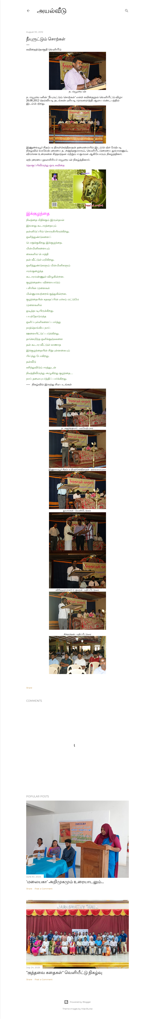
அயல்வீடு (52, 10)
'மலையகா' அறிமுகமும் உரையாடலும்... (65, 881)
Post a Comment (44, 888)
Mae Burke (86, 1008)
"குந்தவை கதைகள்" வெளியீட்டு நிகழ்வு (64, 972)
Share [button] (29, 687)
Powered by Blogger (77, 1002)
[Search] (127, 9)
